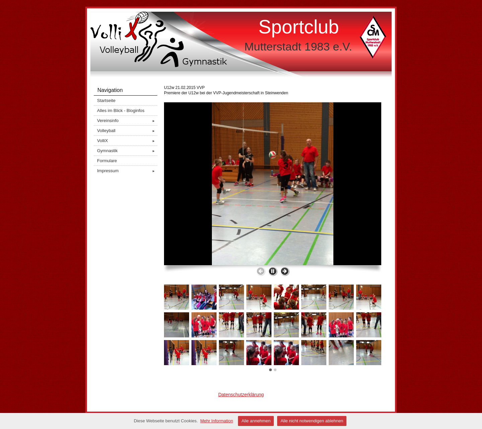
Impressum (127, 170)
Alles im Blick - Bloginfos (121, 110)
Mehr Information (216, 420)
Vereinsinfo (127, 120)
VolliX (127, 140)
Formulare (107, 160)
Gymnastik (127, 150)
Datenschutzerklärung (241, 394)
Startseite (106, 100)
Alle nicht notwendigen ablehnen (311, 420)
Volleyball (127, 130)
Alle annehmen (255, 420)
